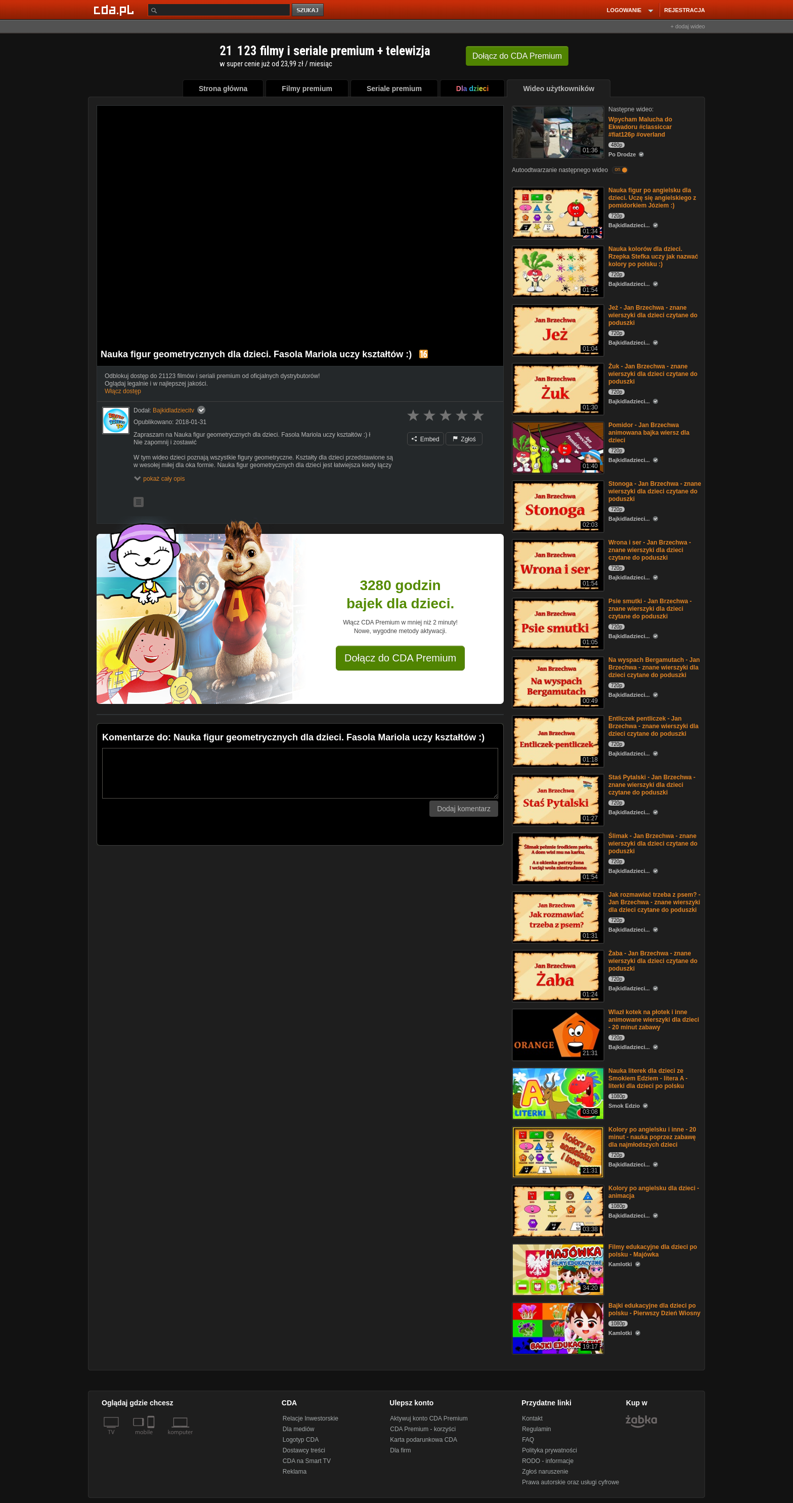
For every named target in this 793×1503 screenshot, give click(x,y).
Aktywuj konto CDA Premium (428, 1418)
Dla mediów (299, 1429)
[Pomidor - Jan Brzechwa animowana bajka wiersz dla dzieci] (557, 447)
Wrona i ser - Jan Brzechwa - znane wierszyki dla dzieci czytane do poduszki (649, 550)
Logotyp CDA (301, 1439)
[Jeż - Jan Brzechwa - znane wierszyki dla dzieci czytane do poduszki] (557, 329)
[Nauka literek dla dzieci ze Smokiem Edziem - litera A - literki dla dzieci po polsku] (557, 1092)
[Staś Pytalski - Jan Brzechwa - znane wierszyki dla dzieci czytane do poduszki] (557, 799)
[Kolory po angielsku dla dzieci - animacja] (557, 1210)
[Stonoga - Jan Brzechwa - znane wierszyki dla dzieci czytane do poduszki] (557, 505)
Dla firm (400, 1450)
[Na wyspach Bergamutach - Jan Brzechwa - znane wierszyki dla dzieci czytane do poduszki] (557, 681)
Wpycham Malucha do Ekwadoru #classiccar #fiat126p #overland (640, 127)
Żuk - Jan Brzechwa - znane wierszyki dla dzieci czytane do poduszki (652, 374)
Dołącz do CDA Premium (400, 657)
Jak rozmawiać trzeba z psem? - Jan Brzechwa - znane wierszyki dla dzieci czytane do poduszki (654, 902)
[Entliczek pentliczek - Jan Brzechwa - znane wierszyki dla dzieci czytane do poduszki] (557, 740)
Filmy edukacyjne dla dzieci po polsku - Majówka (652, 1250)
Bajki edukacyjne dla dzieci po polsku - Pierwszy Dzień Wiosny (654, 1309)
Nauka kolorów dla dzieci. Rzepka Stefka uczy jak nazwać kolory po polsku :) (653, 256)
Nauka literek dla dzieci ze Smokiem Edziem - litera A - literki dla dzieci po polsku (648, 1078)
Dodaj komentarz (464, 809)
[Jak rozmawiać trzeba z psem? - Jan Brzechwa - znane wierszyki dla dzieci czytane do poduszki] (557, 916)
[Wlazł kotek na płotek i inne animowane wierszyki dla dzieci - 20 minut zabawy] (557, 1034)
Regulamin (536, 1429)
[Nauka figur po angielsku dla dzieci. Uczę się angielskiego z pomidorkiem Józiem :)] (557, 212)
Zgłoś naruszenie (545, 1471)
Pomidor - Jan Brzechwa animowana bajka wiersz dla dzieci (648, 433)
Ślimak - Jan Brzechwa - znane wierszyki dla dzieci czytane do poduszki (652, 843)
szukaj (308, 10)
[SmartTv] (152, 1438)
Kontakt (532, 1418)
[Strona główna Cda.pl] (115, 9)
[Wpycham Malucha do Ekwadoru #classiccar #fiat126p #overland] (557, 131)
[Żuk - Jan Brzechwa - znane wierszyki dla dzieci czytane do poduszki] (557, 388)
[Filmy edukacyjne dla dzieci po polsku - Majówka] (557, 1269)
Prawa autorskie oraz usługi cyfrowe (570, 1482)
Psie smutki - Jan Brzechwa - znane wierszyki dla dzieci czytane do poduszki (650, 609)
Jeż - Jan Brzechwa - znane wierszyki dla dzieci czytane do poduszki (652, 315)
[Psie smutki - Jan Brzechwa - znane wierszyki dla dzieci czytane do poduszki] (557, 623)
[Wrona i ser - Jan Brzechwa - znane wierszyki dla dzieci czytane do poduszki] (557, 564)
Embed (425, 439)
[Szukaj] (219, 10)
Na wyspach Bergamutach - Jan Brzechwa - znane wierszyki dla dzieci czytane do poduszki (654, 667)
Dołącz (517, 56)
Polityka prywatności (549, 1450)
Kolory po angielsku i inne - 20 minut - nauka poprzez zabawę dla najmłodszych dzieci (652, 1137)
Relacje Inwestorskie (310, 1418)
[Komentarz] (300, 773)
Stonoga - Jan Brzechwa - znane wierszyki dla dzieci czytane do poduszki (654, 491)
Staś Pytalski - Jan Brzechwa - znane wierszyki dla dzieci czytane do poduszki (651, 785)
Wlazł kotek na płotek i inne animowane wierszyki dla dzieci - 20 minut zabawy (653, 1020)
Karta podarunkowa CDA (423, 1439)
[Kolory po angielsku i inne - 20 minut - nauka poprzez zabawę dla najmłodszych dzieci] (557, 1151)
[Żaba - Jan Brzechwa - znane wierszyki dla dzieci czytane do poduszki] (557, 975)
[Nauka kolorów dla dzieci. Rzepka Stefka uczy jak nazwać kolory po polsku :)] (557, 271)
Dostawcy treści (304, 1450)
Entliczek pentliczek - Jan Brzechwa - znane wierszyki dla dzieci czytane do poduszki (653, 726)
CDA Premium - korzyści (423, 1429)
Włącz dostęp (123, 391)
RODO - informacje (548, 1461)
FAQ (528, 1439)
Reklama (294, 1471)
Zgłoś (464, 439)
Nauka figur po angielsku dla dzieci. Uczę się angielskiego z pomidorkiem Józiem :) (652, 198)
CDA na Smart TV (307, 1461)
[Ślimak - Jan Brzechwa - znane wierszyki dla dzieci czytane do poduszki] (557, 858)
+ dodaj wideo (688, 26)
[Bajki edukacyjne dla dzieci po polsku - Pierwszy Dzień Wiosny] (557, 1327)
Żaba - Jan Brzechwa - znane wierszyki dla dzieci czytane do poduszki (652, 961)
